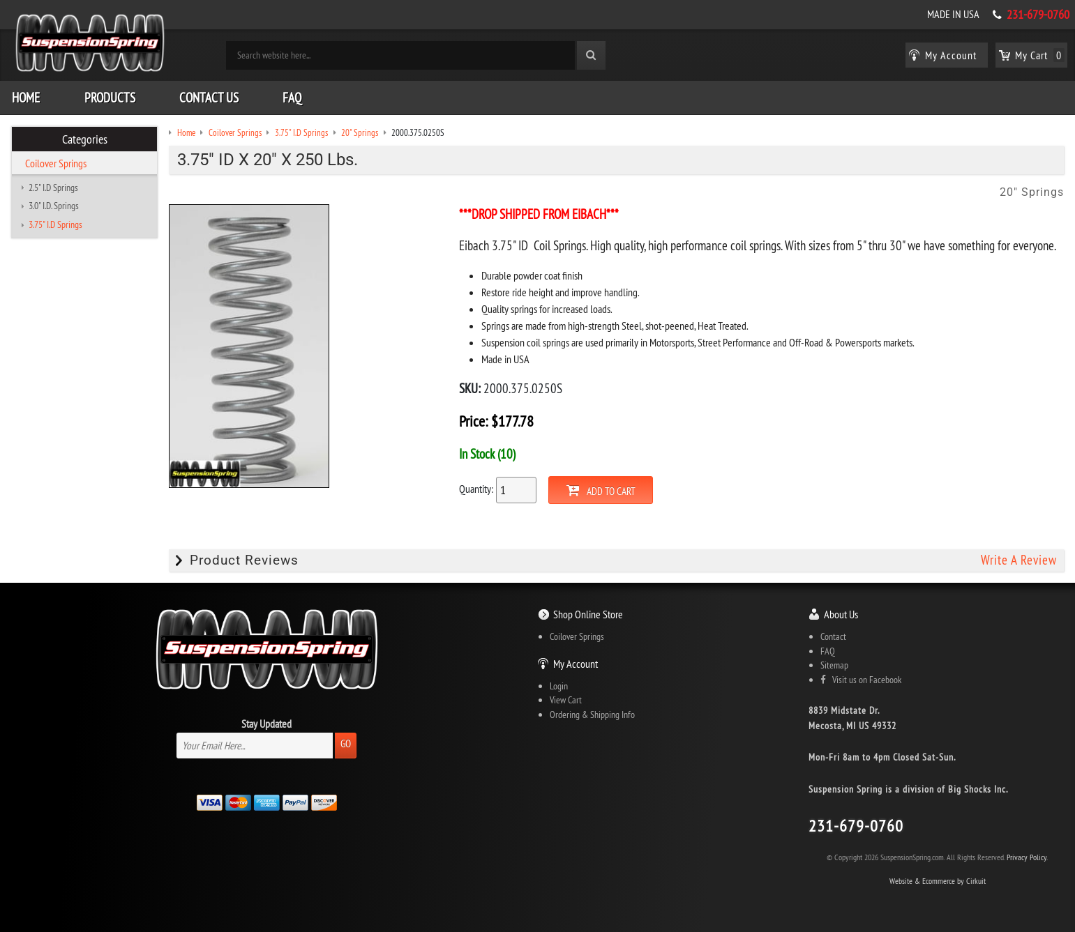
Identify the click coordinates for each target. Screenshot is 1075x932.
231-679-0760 (1038, 14)
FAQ (292, 97)
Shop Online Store (588, 614)
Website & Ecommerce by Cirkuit (937, 881)
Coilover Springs (56, 163)
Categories (84, 139)
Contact (833, 636)
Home (26, 97)
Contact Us (209, 97)
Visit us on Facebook (860, 679)
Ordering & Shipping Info (592, 714)
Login (559, 686)
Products (109, 97)
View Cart (566, 700)
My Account (575, 664)
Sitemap (834, 665)
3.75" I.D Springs (55, 224)
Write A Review (1019, 560)
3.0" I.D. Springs (54, 205)
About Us (841, 614)
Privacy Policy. (1027, 857)
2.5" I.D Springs (53, 187)
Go (345, 743)
